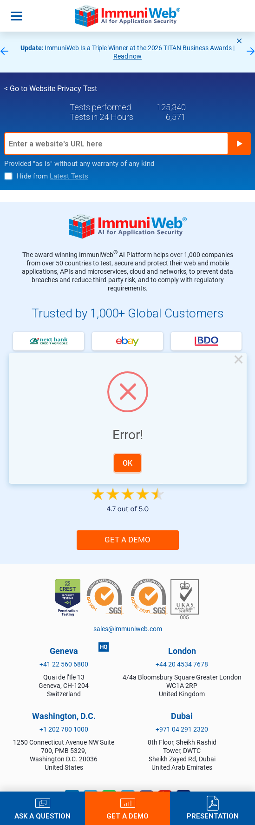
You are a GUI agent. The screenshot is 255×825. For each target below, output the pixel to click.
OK (127, 463)
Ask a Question (42, 816)
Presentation (213, 816)
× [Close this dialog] (238, 361)
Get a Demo (127, 816)
